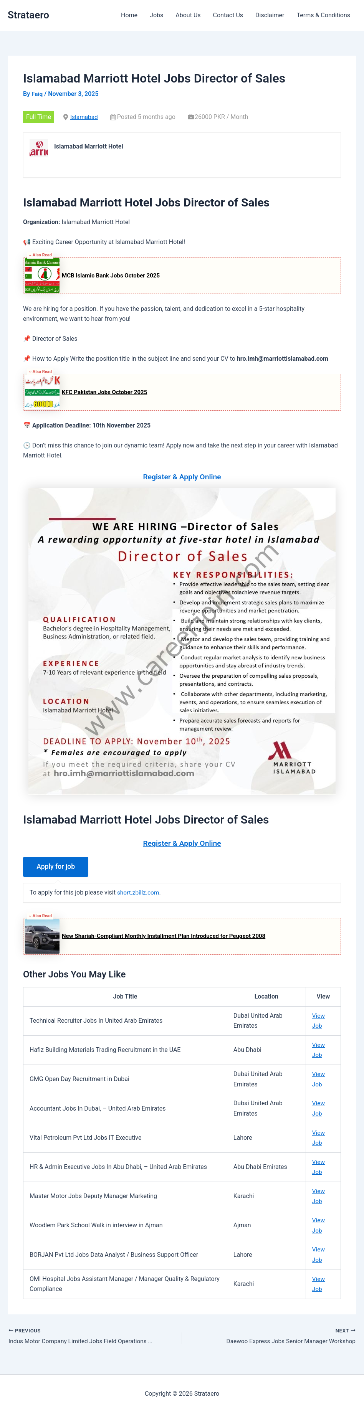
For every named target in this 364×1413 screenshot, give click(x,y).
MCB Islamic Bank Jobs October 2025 (111, 275)
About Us (187, 15)
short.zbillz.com (139, 892)
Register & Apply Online (182, 476)
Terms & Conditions (324, 15)
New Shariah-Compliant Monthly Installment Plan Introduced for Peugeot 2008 (163, 935)
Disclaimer (269, 15)
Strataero (28, 15)
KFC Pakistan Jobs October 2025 (104, 391)
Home (129, 15)
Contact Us (228, 15)
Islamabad (84, 117)
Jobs (156, 15)
